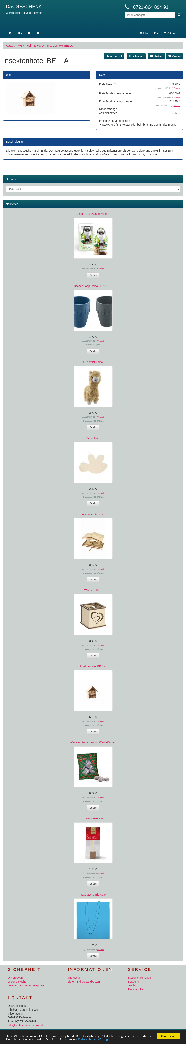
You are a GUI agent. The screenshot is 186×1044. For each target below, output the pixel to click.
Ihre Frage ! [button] (136, 56)
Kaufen (174, 56)
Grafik (131, 985)
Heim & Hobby (35, 45)
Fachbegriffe (135, 989)
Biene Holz (93, 438)
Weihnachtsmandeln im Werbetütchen (93, 742)
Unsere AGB (15, 977)
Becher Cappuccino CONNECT (93, 286)
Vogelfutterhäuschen (93, 514)
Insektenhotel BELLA (60, 45)
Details (93, 275)
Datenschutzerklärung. (93, 1040)
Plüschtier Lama (93, 362)
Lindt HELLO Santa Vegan (93, 213)
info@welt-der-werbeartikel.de (26, 1025)
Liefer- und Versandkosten (84, 981)
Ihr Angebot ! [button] (114, 56)
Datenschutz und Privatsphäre (26, 985)
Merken (156, 56)
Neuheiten (12, 204)
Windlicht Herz (93, 590)
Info (144, 33)
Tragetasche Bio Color (93, 894)
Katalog (10, 45)
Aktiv (21, 45)
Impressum (74, 977)
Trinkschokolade (93, 818)
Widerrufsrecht (17, 981)
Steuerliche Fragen (139, 977)
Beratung (133, 981)
